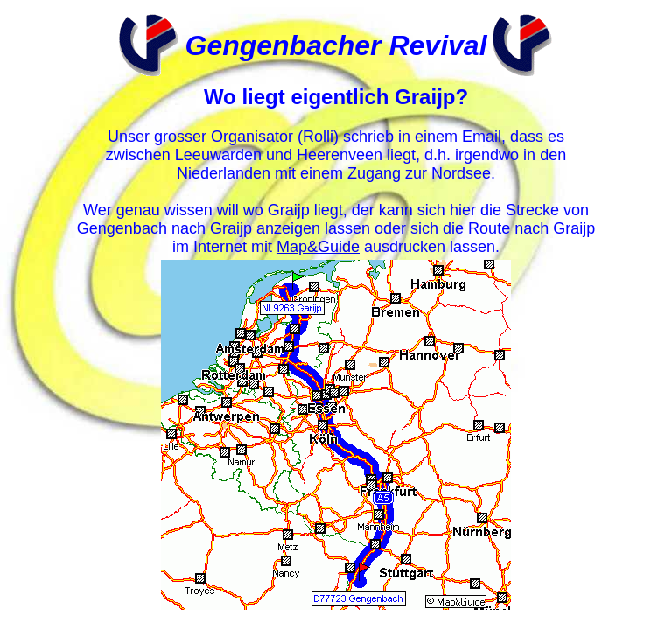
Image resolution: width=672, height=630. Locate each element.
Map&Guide (318, 247)
